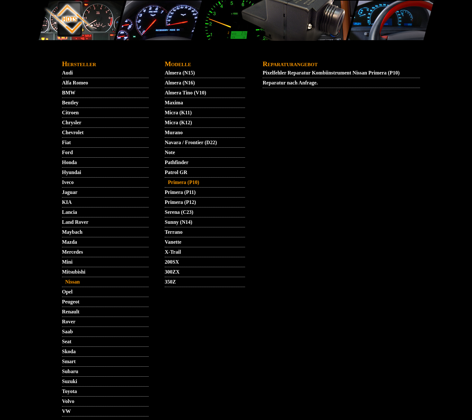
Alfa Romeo (75, 82)
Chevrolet (72, 132)
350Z (170, 281)
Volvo (68, 401)
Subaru (70, 371)
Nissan (72, 281)
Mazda (69, 242)
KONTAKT (151, 53)
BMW (68, 92)
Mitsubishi (73, 272)
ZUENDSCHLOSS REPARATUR (361, 53)
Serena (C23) (179, 212)
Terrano (173, 232)
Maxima (174, 102)
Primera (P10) (183, 182)
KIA (67, 202)
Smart (69, 361)
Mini (67, 262)
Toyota (69, 391)
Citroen (70, 112)
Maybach (72, 232)
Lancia (69, 212)
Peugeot (70, 301)
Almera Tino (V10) (185, 92)
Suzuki (69, 381)
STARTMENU (78, 53)
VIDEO (107, 53)
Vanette (173, 242)
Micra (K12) (178, 122)
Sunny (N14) (178, 222)
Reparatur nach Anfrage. (290, 82)
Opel (67, 291)
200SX (172, 262)
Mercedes (72, 252)
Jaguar (69, 192)
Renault (70, 311)
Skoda (69, 351)
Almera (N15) (180, 72)
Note (170, 152)
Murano (174, 132)
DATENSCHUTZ (189, 53)
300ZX (172, 272)
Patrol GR (176, 172)
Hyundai (71, 172)
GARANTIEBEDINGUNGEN (246, 53)
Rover (68, 321)
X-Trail (173, 252)
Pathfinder (176, 162)
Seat (66, 341)
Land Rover (75, 222)
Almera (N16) (180, 82)
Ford (67, 152)
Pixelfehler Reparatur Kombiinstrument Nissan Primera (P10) (331, 72)
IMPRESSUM (301, 53)
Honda (69, 162)
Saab (67, 331)
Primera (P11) (180, 192)
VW (66, 411)
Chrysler (71, 122)
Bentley (70, 102)
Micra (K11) (178, 112)
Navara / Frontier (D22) (191, 142)
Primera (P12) (180, 202)
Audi (67, 72)
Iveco (68, 182)
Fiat (66, 142)
